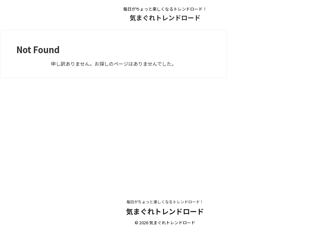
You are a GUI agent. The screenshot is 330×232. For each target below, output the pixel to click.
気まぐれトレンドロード (165, 17)
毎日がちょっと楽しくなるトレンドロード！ (165, 201)
